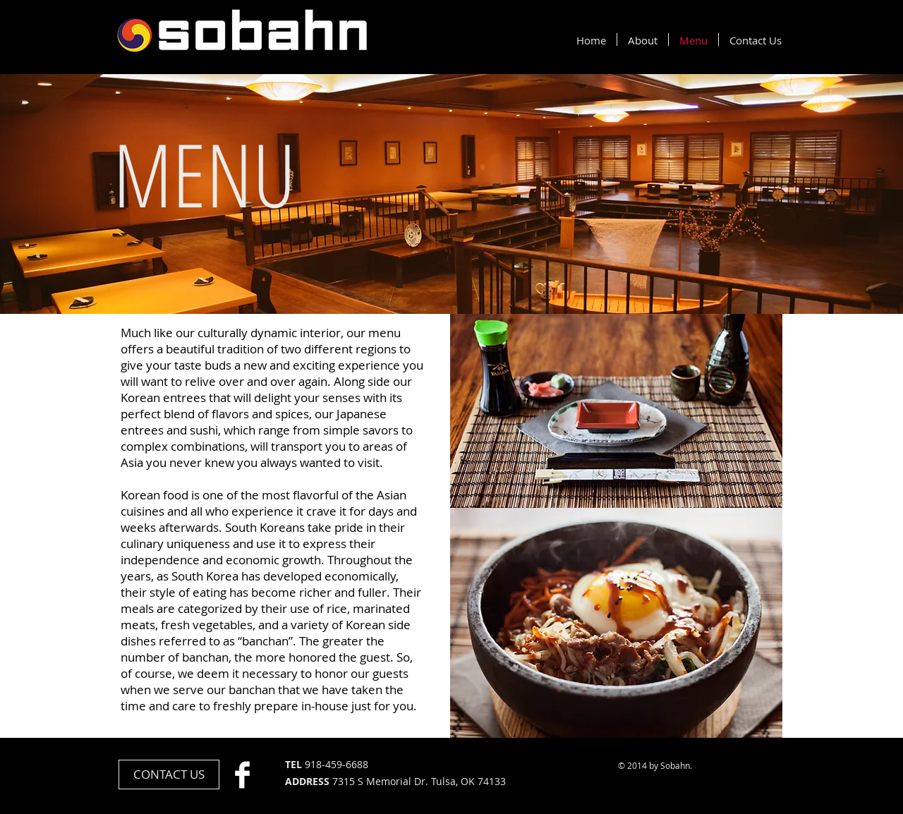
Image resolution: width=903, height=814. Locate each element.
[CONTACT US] (169, 774)
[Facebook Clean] (242, 775)
